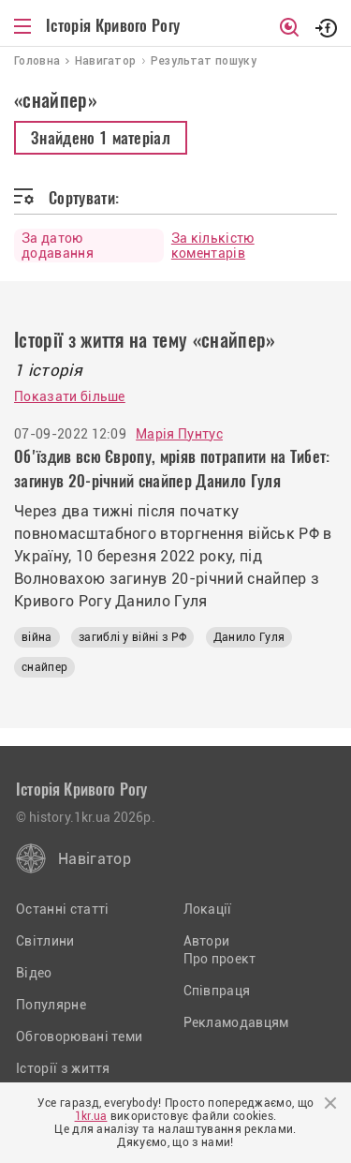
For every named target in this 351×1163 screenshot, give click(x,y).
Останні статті (62, 909)
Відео (34, 972)
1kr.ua (91, 1116)
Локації (207, 909)
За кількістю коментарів (213, 246)
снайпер (44, 667)
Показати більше (69, 396)
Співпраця (217, 990)
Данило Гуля (249, 637)
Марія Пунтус (179, 433)
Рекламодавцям (236, 1022)
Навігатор (94, 859)
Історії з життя (63, 1068)
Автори (206, 940)
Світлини (45, 940)
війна (37, 637)
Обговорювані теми (79, 1036)
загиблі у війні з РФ (132, 637)
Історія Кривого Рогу (113, 25)
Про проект (219, 958)
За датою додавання (58, 246)
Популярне (51, 1004)
